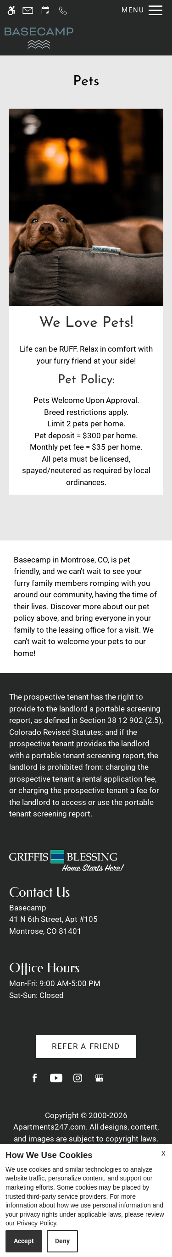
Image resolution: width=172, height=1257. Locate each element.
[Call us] (63, 10)
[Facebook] (35, 1082)
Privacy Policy (36, 1223)
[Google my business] (99, 1082)
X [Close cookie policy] (163, 1153)
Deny (62, 1241)
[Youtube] (56, 1082)
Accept (24, 1241)
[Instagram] (78, 1082)
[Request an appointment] (45, 10)
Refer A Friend (86, 1046)
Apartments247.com (49, 1126)
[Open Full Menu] (140, 10)
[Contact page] (27, 10)
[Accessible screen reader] (11, 10)
